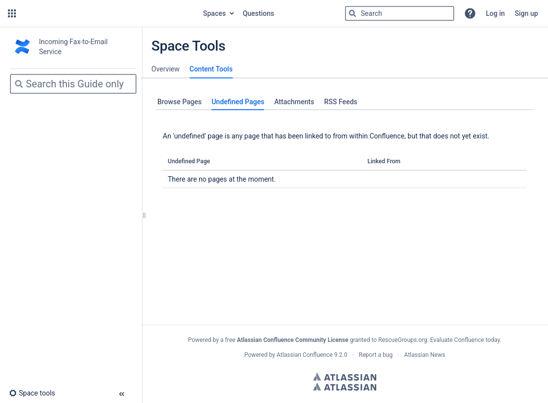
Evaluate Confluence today (465, 339)
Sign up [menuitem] (526, 13)
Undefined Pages (237, 102)
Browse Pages (179, 102)
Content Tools (211, 69)
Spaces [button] (214, 13)
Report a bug (376, 354)
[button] (12, 13)
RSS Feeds (340, 102)
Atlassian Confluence (304, 354)
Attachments (294, 102)
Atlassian (344, 376)
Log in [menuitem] (495, 13)
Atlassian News (424, 354)
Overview (165, 69)
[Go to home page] (108, 13)
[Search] (352, 13)
